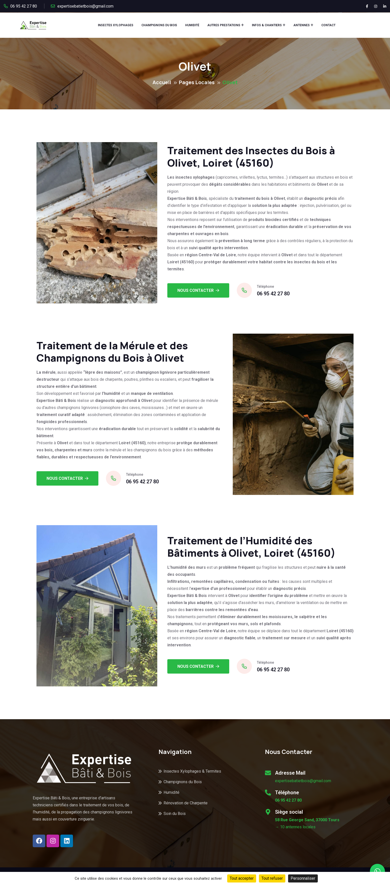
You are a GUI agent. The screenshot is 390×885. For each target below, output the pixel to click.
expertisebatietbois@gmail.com (85, 6)
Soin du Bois (175, 813)
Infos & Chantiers (267, 25)
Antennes (301, 25)
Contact (328, 25)
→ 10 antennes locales (295, 827)
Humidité (192, 25)
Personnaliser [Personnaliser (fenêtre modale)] (303, 878)
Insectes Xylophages (115, 25)
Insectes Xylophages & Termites (192, 771)
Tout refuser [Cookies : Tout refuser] (272, 878)
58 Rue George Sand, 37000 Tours (307, 819)
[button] (377, 871)
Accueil (161, 82)
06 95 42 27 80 (23, 6)
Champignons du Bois (159, 25)
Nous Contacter (198, 290)
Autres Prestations (223, 25)
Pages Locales (197, 82)
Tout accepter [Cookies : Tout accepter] (242, 878)
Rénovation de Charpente (186, 803)
